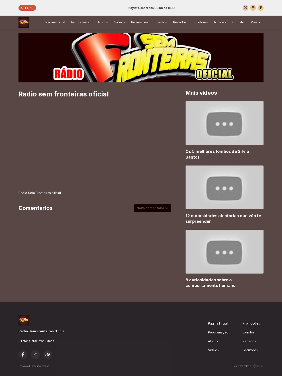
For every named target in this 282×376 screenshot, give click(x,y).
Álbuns (103, 22)
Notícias (220, 22)
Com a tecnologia (248, 366)
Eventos (161, 22)
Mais (255, 22)
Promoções (140, 22)
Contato (238, 22)
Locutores (200, 22)
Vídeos (119, 22)
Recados (179, 22)
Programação (81, 22)
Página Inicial (55, 22)
